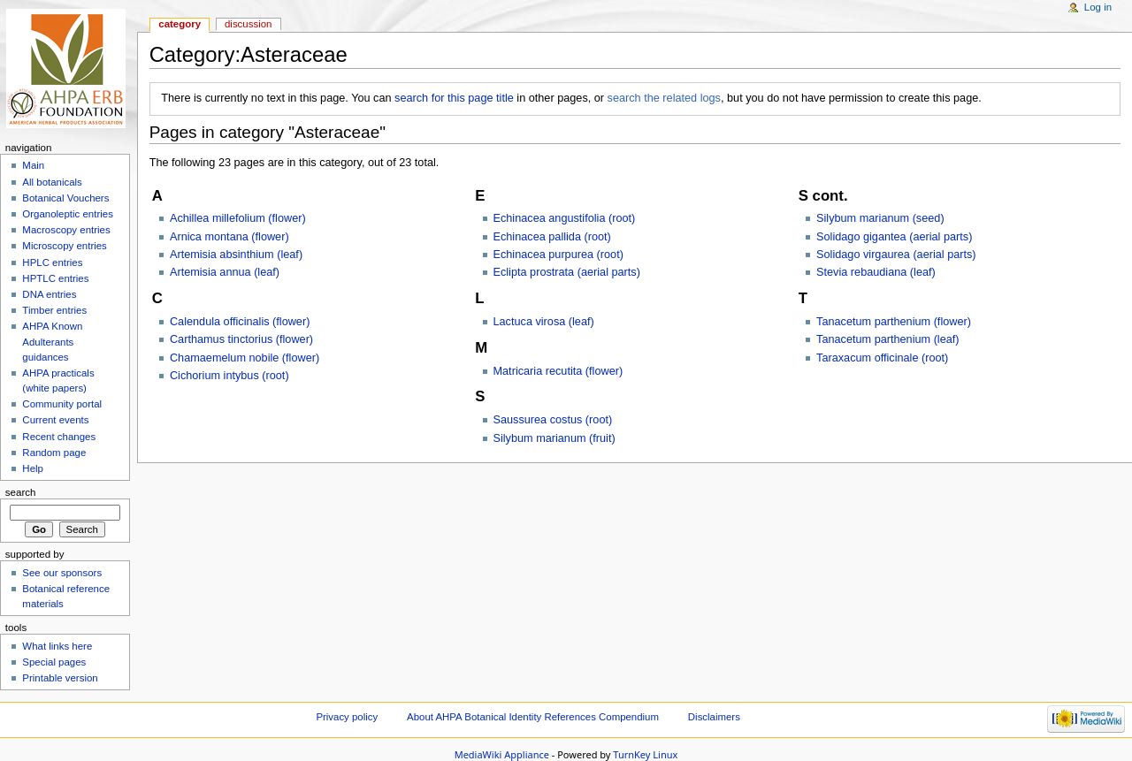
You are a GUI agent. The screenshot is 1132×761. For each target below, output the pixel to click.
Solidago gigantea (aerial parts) (894, 237)
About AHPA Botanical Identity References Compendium (533, 717)
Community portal (62, 404)
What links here (57, 646)
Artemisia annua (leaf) (224, 272)
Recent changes (59, 436)
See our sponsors (62, 572)
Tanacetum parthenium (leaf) (888, 339)
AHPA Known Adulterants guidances (52, 341)
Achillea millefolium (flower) (238, 218)
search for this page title (454, 98)
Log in (1098, 7)
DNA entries (49, 294)
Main (33, 165)
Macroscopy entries (66, 229)
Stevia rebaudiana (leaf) (876, 272)
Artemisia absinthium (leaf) (236, 254)
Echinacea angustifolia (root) (564, 218)
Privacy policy (347, 717)
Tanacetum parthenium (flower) (893, 322)
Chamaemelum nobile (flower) (244, 358)
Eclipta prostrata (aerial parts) (566, 272)
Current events (55, 420)
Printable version (59, 678)
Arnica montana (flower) (229, 237)
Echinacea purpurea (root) (558, 254)
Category (179, 24)
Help (32, 468)
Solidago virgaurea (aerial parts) (896, 254)
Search (20, 492)
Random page (54, 452)
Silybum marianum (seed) (880, 218)
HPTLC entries (55, 278)
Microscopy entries (64, 245)
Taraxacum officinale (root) (882, 358)
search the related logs (664, 98)
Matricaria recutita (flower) (558, 371)
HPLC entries (52, 262)
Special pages (54, 662)
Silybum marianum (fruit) (554, 438)
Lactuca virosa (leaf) (543, 322)
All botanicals (51, 182)
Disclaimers (714, 717)
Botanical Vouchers (65, 198)
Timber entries (54, 310)
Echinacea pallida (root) (552, 237)
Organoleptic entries (67, 214)
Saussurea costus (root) (553, 420)
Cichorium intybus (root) (229, 375)
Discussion (248, 24)
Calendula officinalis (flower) (240, 322)
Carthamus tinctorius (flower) (241, 339)
